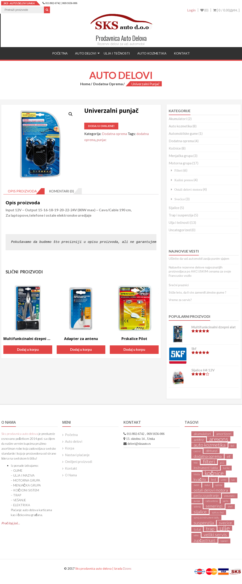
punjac (101, 140)
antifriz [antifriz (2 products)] (199, 440)
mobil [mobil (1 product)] (196, 485)
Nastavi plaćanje (77, 455)
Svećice (179, 199)
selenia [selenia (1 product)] (197, 506)
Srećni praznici (179, 285)
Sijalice (174, 208)
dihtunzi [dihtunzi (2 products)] (211, 451)
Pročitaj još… (10, 523)
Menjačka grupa (181, 156)
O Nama (71, 475)
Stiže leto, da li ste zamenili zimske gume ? (197, 292)
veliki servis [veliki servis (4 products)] (215, 534)
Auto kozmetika (151, 53)
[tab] (24, 191)
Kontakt (182, 53)
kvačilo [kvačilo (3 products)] (200, 479)
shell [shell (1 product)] (230, 506)
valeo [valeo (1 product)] (196, 535)
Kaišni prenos (183, 180)
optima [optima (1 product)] (218, 485)
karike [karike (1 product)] (226, 467)
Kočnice (175, 148)
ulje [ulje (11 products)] (225, 528)
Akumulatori (178, 119)
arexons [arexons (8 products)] (218, 438)
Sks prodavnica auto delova (19, 434)
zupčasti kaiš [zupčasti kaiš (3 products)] (204, 540)
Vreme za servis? (180, 300)
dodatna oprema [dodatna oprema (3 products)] (208, 456)
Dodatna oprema (108, 84)
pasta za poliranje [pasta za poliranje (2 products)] (206, 495)
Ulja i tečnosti (117, 53)
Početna (60, 53)
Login (191, 10)
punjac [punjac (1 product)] (197, 500)
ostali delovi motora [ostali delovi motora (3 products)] (211, 490)
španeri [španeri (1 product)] (224, 540)
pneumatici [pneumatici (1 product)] (229, 495)
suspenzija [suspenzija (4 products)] (204, 522)
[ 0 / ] (226, 10)
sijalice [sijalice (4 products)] (200, 511)
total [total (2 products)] (197, 529)
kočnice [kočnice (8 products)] (214, 473)
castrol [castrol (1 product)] (197, 451)
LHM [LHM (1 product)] (223, 479)
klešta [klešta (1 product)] (197, 474)
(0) (204, 10)
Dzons (127, 568)
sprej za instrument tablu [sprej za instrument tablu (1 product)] (206, 517)
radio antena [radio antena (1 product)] (211, 500)
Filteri (178, 170)
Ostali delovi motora (188, 189)
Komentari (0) (61, 191)
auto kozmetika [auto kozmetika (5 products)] (209, 444)
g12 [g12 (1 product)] (222, 462)
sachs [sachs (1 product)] (225, 500)
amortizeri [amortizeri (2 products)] (223, 434)
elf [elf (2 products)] (229, 456)
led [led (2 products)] (213, 479)
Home (85, 84)
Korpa (69, 448)
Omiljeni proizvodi (78, 462)
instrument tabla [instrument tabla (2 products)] (206, 468)
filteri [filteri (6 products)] (209, 461)
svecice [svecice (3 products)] (225, 522)
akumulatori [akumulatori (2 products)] (202, 434)
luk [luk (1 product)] (233, 479)
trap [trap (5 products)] (210, 528)
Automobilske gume (183, 133)
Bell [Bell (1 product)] (232, 445)
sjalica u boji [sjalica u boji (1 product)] (218, 512)
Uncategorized (180, 230)
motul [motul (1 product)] (207, 485)
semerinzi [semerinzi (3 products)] (214, 505)
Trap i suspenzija (181, 215)
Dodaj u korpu (28, 349)
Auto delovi (85, 53)
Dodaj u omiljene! (101, 126)
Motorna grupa (180, 163)
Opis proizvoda (22, 191)
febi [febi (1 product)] (196, 462)
